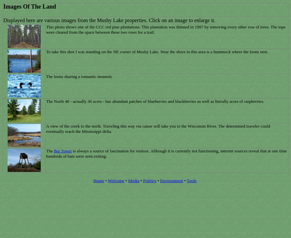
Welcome (116, 180)
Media (133, 180)
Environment (171, 180)
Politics (149, 180)
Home (98, 180)
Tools (191, 180)
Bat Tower (63, 150)
